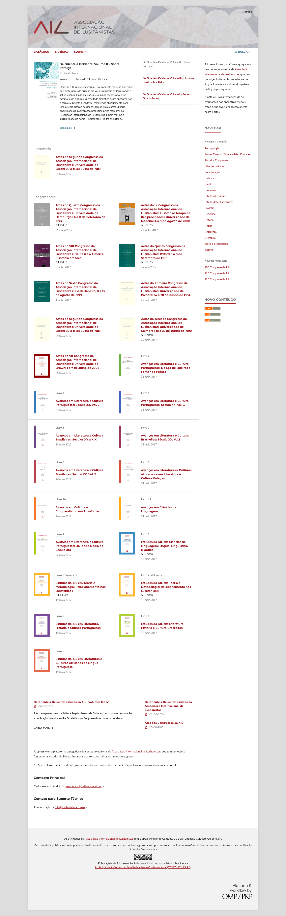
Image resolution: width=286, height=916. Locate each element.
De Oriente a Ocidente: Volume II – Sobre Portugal (166, 64)
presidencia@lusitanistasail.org (83, 786)
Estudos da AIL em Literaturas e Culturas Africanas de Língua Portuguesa (79, 663)
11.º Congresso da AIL (217, 273)
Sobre (79, 51)
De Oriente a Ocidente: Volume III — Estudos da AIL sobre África (168, 80)
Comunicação (212, 172)
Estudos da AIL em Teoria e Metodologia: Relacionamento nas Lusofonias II (166, 587)
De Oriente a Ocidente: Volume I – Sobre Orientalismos (166, 96)
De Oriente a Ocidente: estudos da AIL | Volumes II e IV (71, 702)
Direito (208, 184)
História (209, 219)
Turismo (209, 249)
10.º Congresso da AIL (217, 267)
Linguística (211, 231)
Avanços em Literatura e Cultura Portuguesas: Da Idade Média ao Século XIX (79, 546)
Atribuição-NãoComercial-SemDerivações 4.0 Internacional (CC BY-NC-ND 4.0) (143, 867)
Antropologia (212, 148)
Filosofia (209, 208)
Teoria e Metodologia (216, 243)
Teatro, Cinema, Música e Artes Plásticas (227, 154)
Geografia (210, 213)
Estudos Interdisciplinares (219, 202)
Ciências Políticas (214, 166)
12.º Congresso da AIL (217, 279)
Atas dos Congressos (216, 160)
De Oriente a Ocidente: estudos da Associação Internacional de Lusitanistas (168, 705)
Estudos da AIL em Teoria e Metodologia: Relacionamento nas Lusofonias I (80, 587)
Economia (210, 190)
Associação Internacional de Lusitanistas (136, 751)
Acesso (247, 11)
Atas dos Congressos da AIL (164, 722)
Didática (209, 178)
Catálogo (41, 51)
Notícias (61, 51)
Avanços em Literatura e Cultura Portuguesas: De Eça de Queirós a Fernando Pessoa (165, 368)
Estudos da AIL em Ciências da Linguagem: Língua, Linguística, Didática (164, 546)
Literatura (210, 237)
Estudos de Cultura (215, 196)
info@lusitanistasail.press (70, 807)
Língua (208, 225)
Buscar (242, 51)
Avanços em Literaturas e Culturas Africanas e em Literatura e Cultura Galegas (166, 474)
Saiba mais (66, 127)
